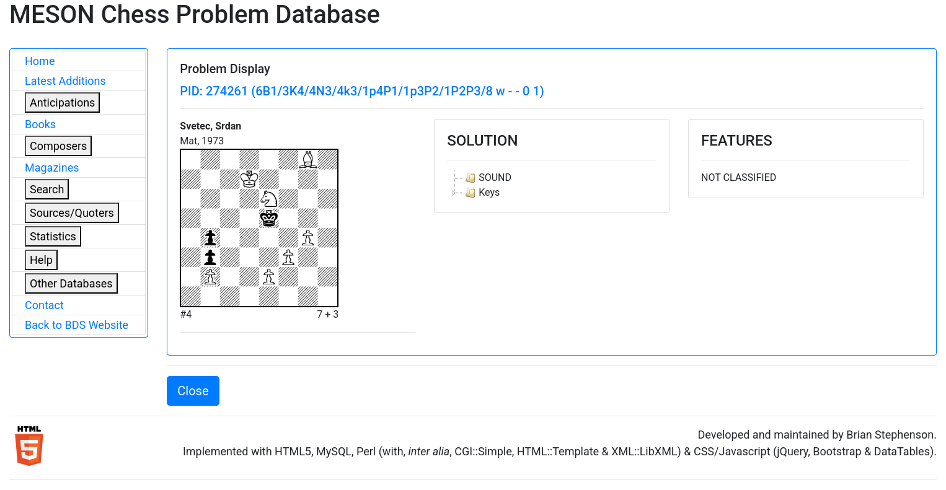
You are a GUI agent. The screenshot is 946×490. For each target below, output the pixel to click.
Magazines (52, 167)
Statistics (53, 236)
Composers (58, 145)
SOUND (486, 177)
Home (40, 61)
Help (41, 259)
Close (192, 390)
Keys (481, 192)
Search (47, 189)
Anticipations (62, 102)
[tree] (551, 185)
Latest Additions (65, 80)
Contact (44, 305)
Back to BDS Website (76, 324)
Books (40, 124)
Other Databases (71, 283)
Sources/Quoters (72, 212)
